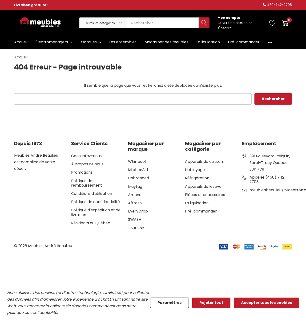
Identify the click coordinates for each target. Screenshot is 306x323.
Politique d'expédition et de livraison (96, 212)
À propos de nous (87, 164)
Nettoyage (195, 170)
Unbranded (138, 178)
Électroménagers (52, 42)
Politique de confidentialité (95, 202)
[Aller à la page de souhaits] (272, 23)
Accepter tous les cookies (266, 302)
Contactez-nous (86, 156)
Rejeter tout (211, 302)
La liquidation (197, 203)
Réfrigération (197, 178)
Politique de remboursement (86, 183)
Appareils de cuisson (204, 161)
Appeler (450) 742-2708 (268, 179)
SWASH (134, 219)
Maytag (135, 186)
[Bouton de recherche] (204, 22)
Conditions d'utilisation (91, 193)
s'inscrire (224, 28)
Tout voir (136, 228)
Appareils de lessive (203, 186)
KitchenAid (138, 170)
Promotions (82, 172)
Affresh (135, 203)
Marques (89, 42)
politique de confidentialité (32, 312)
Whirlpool (137, 161)
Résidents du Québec (90, 223)
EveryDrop (138, 211)
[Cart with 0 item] (285, 23)
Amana (134, 194)
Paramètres (169, 302)
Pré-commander (201, 211)
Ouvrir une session (233, 22)
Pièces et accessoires (205, 194)
